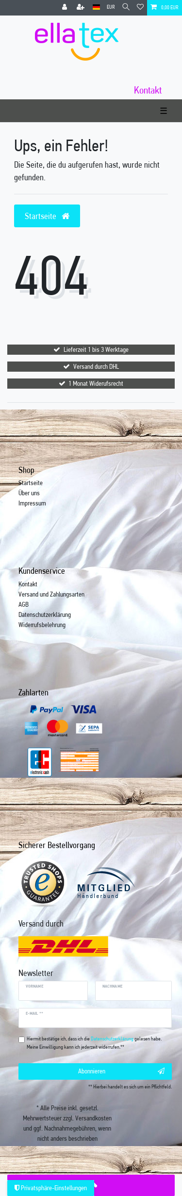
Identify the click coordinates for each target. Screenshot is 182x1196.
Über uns (29, 493)
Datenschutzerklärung (44, 614)
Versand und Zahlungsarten (51, 594)
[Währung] (110, 7)
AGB (23, 604)
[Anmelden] (65, 8)
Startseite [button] (47, 216)
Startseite (30, 483)
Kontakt (27, 584)
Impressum (32, 503)
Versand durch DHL (96, 366)
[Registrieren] (81, 8)
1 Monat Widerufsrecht (95, 383)
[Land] (96, 7)
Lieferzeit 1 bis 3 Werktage (96, 349)
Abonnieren (121, 1071)
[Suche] (125, 7)
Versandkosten (93, 1118)
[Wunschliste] (140, 8)
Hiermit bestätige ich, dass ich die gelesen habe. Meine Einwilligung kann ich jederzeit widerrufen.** (94, 1043)
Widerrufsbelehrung (42, 625)
